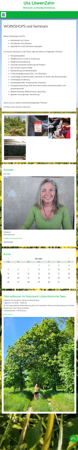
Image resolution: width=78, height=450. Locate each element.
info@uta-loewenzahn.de (13, 238)
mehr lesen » (8, 314)
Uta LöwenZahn (39, 3)
